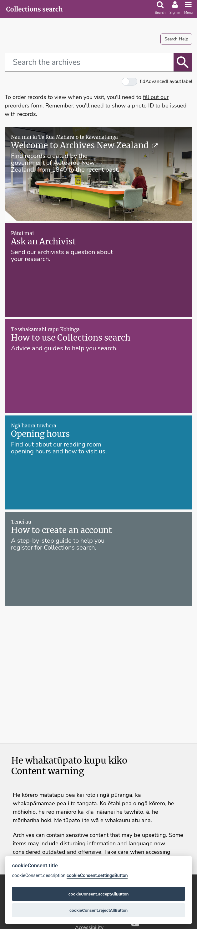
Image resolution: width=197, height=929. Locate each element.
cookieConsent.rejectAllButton (98, 910)
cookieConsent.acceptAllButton (98, 893)
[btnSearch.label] (183, 62)
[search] (160, 9)
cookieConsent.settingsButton (97, 875)
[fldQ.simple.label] (89, 62)
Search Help (176, 39)
